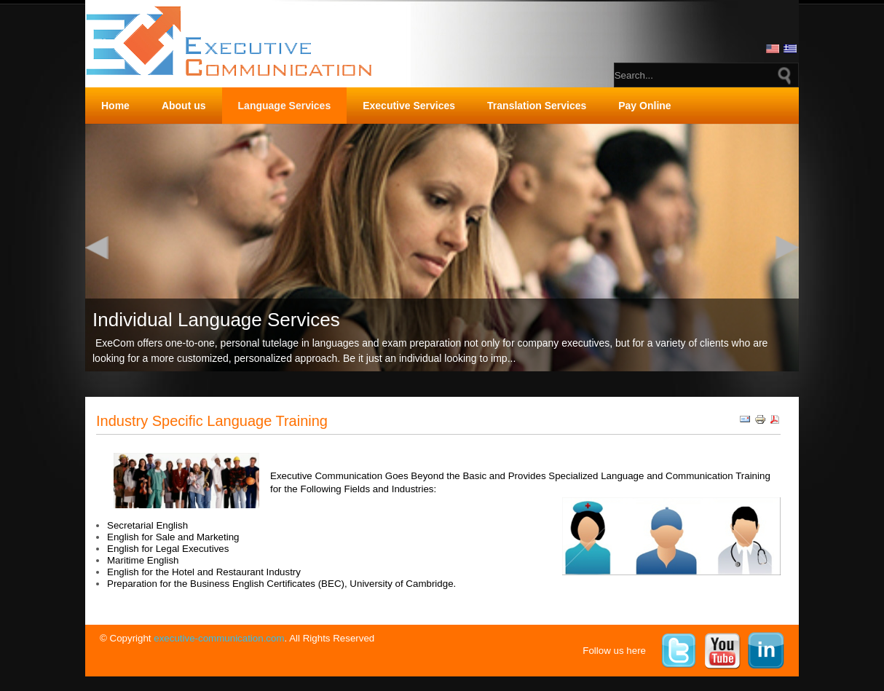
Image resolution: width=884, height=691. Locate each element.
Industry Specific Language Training (212, 421)
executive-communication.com (219, 638)
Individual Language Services (216, 320)
